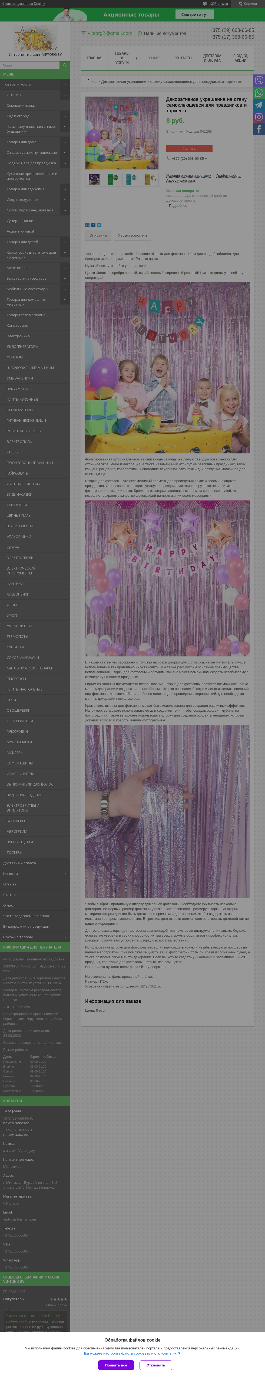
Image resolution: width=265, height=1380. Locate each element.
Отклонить (156, 1365)
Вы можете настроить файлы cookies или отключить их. (130, 1353)
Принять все (116, 1365)
